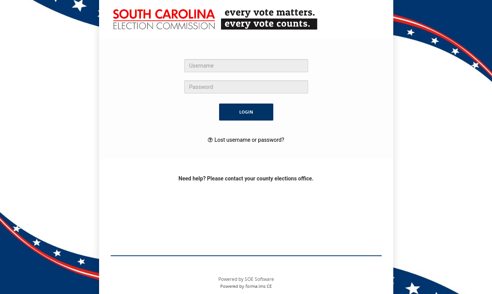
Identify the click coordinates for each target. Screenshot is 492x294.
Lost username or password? (249, 140)
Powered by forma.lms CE (246, 286)
